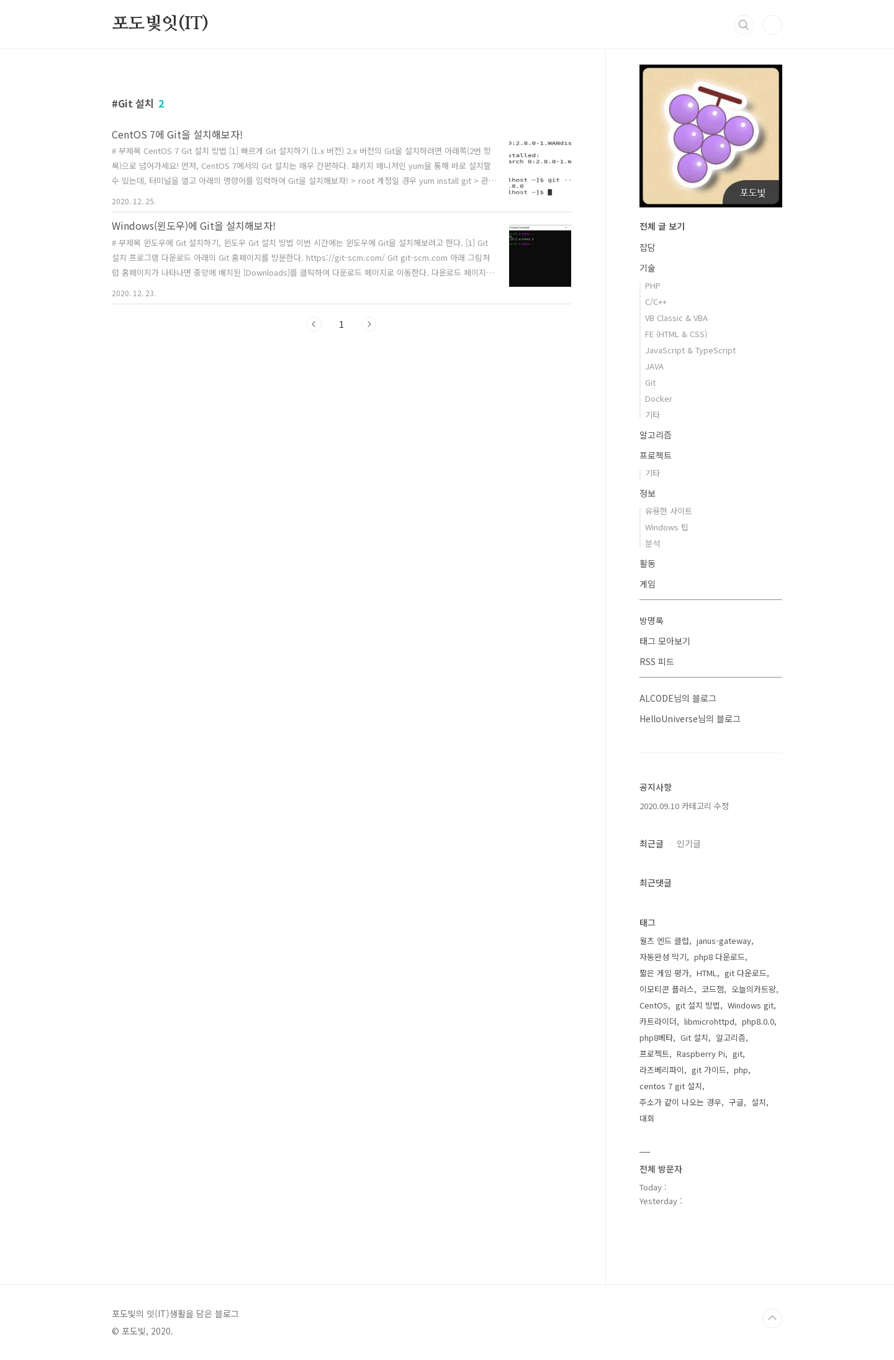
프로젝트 (655, 455)
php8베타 (656, 1037)
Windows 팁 (667, 527)
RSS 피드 (656, 661)
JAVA (654, 366)
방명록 (651, 620)
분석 (652, 543)
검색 (743, 25)
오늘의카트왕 (753, 989)
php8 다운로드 (719, 957)
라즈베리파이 (661, 1070)
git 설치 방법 (697, 1005)
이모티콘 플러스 (666, 989)
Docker (658, 398)
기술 (647, 267)
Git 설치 (694, 1037)
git (738, 1053)
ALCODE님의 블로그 (677, 698)
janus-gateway (724, 940)
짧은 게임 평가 (664, 973)
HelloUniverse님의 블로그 (690, 718)
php (741, 1070)
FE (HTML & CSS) (676, 334)
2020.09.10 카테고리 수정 (684, 806)
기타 (652, 414)
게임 (647, 584)
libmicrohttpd (709, 1021)
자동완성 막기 (663, 957)
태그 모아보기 (664, 641)
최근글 (651, 843)
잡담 (647, 247)
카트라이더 (658, 1021)
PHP (653, 285)
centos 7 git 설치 (670, 1086)
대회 (646, 1118)
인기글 (689, 843)
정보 (647, 493)
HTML (707, 973)
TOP (772, 1318)
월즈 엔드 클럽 (664, 940)
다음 (368, 324)
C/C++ (656, 301)
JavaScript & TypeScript (690, 350)
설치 (758, 1102)
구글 (736, 1102)
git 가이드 (709, 1070)
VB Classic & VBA (676, 318)
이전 (314, 324)
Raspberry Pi (701, 1053)
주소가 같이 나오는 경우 (680, 1102)
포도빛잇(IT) (160, 24)
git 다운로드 (746, 973)
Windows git (751, 1005)
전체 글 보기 (662, 226)
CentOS (653, 1005)
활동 (647, 563)
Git (650, 382)
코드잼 (713, 989)
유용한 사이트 (668, 511)
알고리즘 (655, 434)
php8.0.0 (758, 1021)
